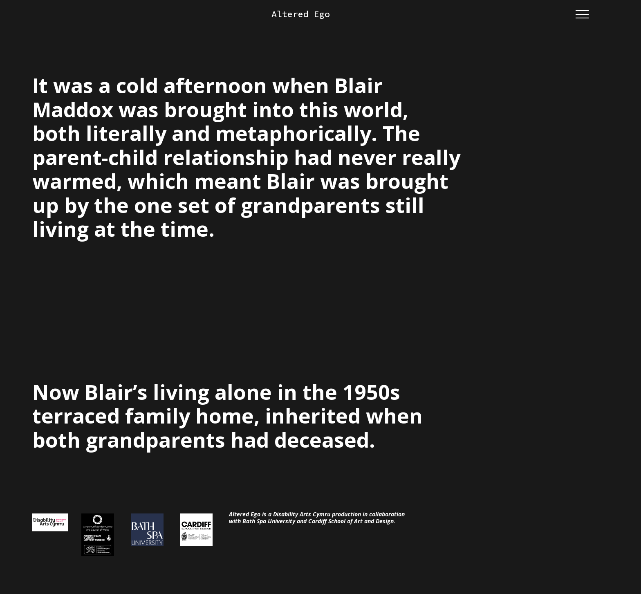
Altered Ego (300, 14)
